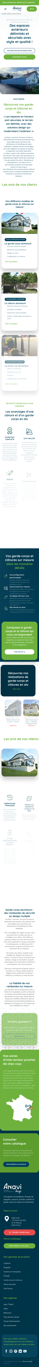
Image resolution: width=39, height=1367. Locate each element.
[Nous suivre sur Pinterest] (15, 1351)
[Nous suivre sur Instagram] (10, 1351)
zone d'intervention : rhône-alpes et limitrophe (18, 2)
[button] (5, 8)
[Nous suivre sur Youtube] (25, 1351)
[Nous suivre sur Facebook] (6, 1351)
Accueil (4, 14)
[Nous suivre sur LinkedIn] (20, 1351)
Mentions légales (27, 1361)
